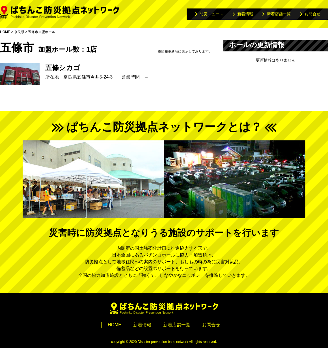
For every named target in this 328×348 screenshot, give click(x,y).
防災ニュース (211, 14)
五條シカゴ (62, 67)
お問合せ (312, 14)
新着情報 (245, 14)
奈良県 (19, 32)
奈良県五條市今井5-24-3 (88, 77)
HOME (5, 32)
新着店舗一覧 (279, 14)
